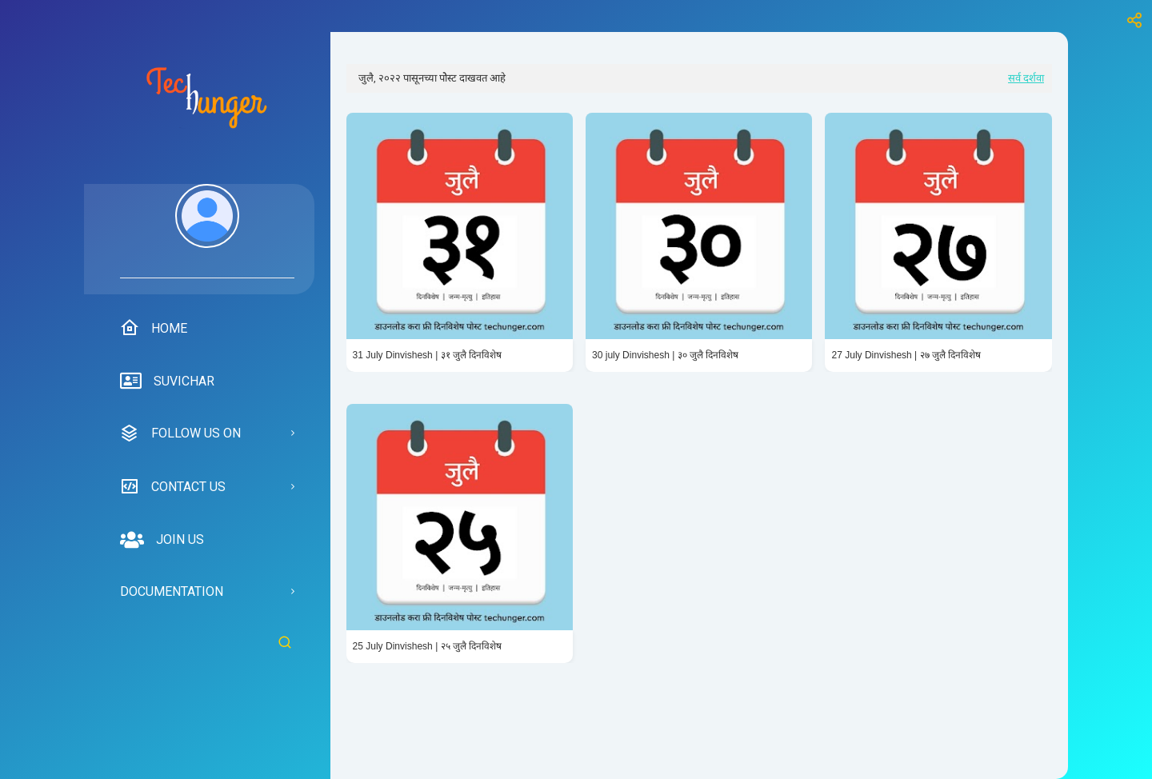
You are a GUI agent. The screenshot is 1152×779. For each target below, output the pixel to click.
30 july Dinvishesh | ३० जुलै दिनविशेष (665, 355)
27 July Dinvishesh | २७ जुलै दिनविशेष (906, 355)
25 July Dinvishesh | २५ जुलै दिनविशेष (427, 646)
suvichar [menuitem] (167, 381)
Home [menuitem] (153, 328)
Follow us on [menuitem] (180, 433)
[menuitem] (207, 231)
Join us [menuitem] (162, 539)
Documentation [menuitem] (171, 591)
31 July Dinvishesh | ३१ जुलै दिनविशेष (427, 355)
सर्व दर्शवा (1026, 78)
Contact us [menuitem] (173, 486)
